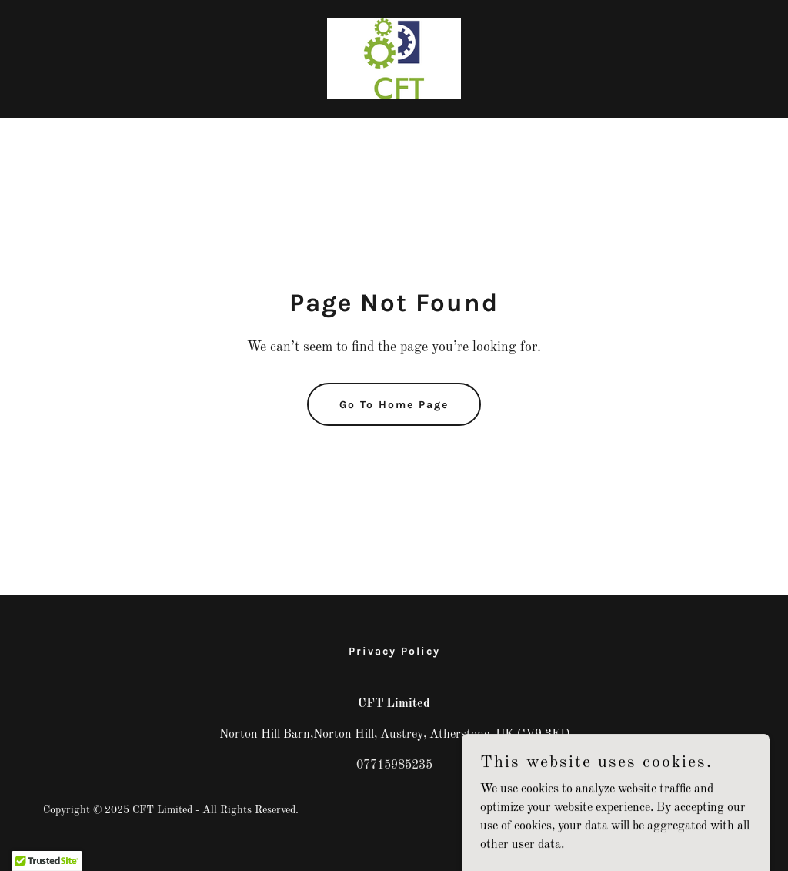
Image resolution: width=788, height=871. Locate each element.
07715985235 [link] (394, 765)
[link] (394, 58)
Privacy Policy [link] (394, 651)
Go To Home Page (394, 404)
